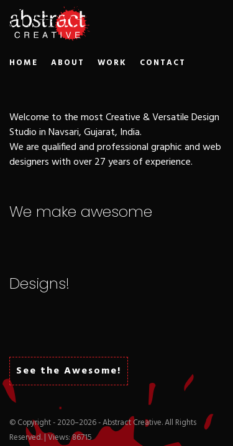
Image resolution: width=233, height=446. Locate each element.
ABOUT (68, 62)
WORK (112, 62)
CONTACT (163, 62)
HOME (23, 62)
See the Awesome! (68, 371)
